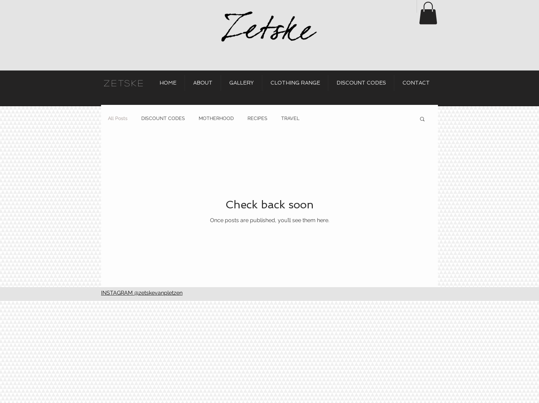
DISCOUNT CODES (163, 118)
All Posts (118, 118)
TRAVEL (290, 118)
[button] (428, 13)
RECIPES (257, 118)
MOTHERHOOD (216, 118)
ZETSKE (124, 83)
